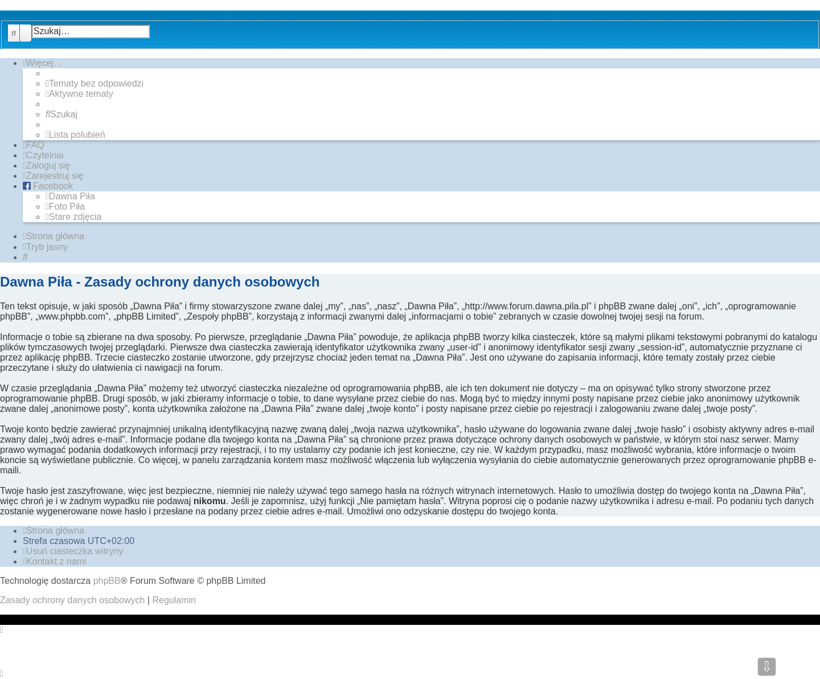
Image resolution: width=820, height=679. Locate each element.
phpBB (107, 581)
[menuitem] (95, 84)
